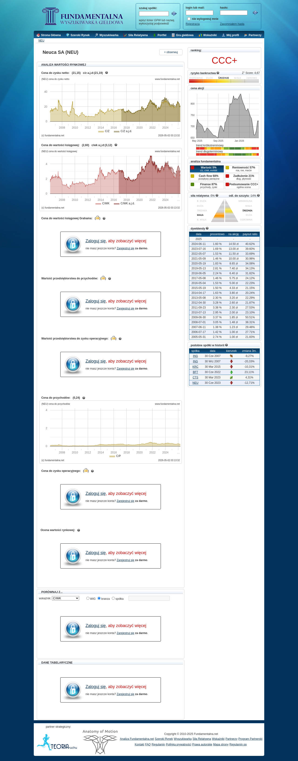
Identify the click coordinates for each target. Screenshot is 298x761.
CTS (195, 377)
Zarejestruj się (125, 248)
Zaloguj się (95, 241)
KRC (195, 366)
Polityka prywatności (178, 744)
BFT (195, 372)
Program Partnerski (250, 738)
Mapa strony (220, 744)
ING (195, 356)
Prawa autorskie (202, 744)
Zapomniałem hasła (232, 24)
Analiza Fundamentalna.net (137, 738)
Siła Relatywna (202, 738)
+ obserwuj (171, 52)
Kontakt (139, 744)
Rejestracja (193, 24)
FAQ (148, 744)
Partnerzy (231, 738)
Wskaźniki (218, 738)
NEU (41, 40)
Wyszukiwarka (183, 738)
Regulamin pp (238, 744)
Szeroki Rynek (164, 738)
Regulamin (158, 744)
